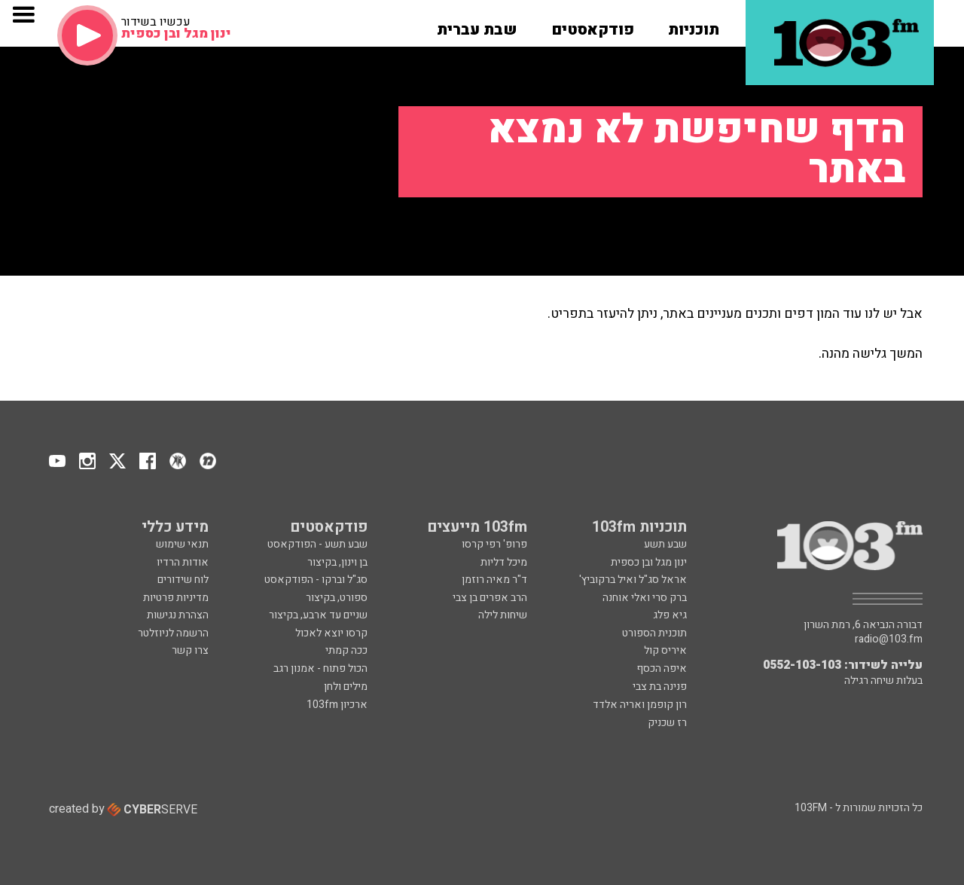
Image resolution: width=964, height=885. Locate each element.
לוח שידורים (183, 579)
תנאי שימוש (182, 544)
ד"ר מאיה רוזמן (494, 579)
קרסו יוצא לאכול (331, 633)
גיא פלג (670, 615)
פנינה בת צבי (660, 686)
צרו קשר (190, 650)
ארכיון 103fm (337, 704)
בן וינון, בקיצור (337, 562)
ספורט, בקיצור (337, 597)
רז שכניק (667, 722)
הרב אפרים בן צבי (490, 597)
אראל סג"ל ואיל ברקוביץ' (633, 579)
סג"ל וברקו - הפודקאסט (316, 579)
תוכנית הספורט (654, 633)
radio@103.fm (889, 639)
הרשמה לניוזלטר (173, 633)
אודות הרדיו (183, 562)
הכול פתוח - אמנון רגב (320, 668)
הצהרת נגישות (178, 615)
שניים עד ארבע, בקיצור (318, 615)
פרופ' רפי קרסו (494, 544)
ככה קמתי (346, 650)
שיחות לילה (502, 615)
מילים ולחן (346, 686)
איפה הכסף (661, 668)
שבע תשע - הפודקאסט (317, 544)
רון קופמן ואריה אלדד (640, 704)
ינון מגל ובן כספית (649, 562)
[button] (693, 24)
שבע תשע (665, 544)
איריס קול (665, 650)
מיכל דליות (503, 562)
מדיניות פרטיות (176, 597)
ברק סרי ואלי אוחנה (644, 597)
